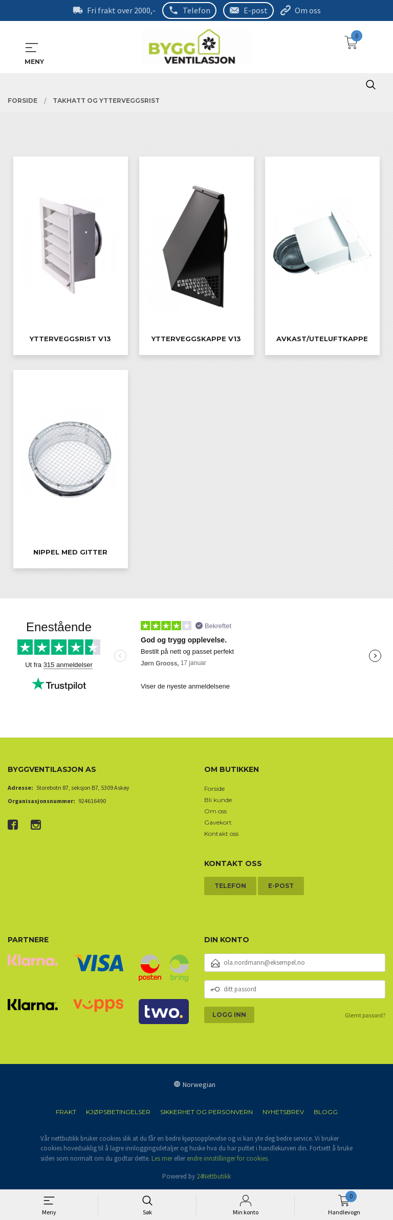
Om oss (308, 10)
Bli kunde (218, 799)
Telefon (196, 10)
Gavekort (218, 822)
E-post (256, 10)
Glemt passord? (365, 1014)
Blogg (326, 1111)
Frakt (66, 1111)
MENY (32, 47)
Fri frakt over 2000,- (121, 10)
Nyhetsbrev (283, 1111)
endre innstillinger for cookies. (228, 1158)
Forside (214, 788)
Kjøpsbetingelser (118, 1111)
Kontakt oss (221, 833)
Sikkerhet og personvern (206, 1111)
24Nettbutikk (213, 1176)
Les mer (161, 1158)
